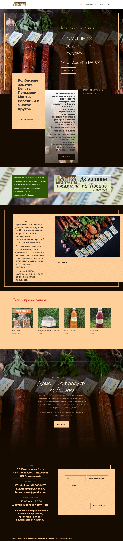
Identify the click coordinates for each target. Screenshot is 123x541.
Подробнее (27, 120)
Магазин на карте (64, 130)
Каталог (69, 70)
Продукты (99, 4)
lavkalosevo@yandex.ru (30, 488)
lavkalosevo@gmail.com (30, 492)
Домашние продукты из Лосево (41, 538)
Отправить (99, 506)
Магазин (89, 4)
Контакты (66, 157)
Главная (80, 4)
